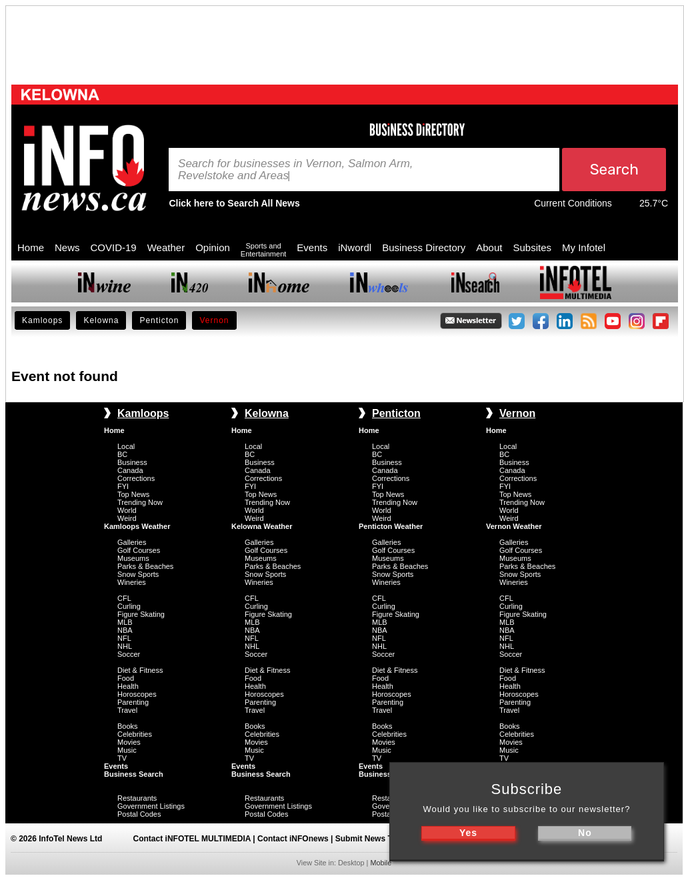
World (127, 510)
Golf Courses (138, 550)
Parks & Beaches (145, 566)
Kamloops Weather (137, 526)
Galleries (131, 542)
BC (122, 454)
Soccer (128, 654)
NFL (124, 638)
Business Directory (423, 247)
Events (312, 247)
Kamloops (42, 320)
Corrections (136, 478)
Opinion (212, 247)
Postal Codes (139, 814)
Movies (129, 742)
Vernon (214, 320)
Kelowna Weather (262, 526)
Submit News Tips (369, 838)
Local (126, 446)
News (67, 247)
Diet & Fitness (140, 670)
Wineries (131, 582)
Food (125, 678)
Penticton (159, 320)
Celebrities (134, 734)
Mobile (380, 863)
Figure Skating (141, 614)
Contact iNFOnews (293, 838)
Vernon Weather (514, 526)
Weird (127, 518)
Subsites (532, 247)
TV (122, 758)
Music (127, 750)
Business (132, 462)
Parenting (133, 702)
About (489, 247)
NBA (125, 630)
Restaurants (137, 798)
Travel (127, 710)
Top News (133, 494)
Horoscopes (137, 694)
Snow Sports (138, 574)
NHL (124, 646)
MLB (125, 622)
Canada (130, 470)
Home (30, 247)
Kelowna (101, 320)
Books (127, 726)
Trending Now (140, 502)
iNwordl (354, 247)
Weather (166, 247)
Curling (129, 606)
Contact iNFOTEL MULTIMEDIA (192, 838)
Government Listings (151, 806)
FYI (123, 486)
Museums (133, 558)
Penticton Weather (391, 526)
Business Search (133, 774)
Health (128, 686)
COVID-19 (114, 247)
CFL (124, 598)
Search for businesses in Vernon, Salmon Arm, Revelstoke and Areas (295, 170)
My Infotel (583, 247)
